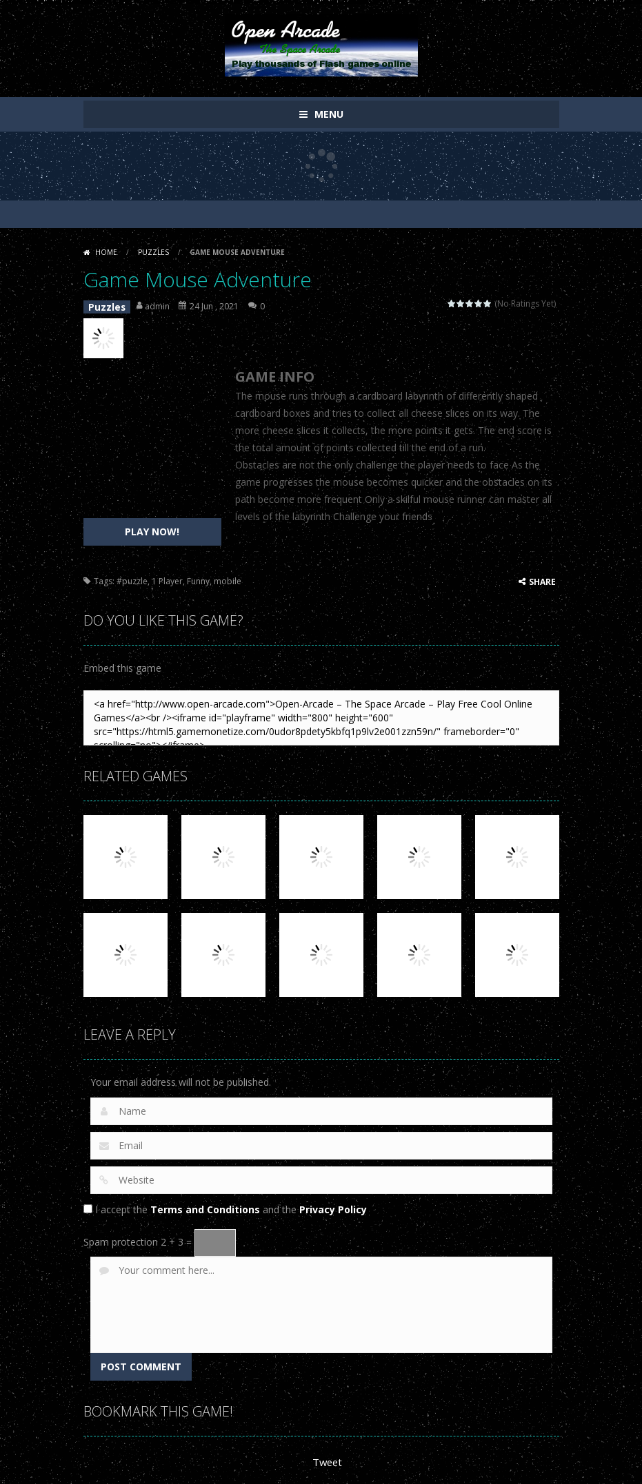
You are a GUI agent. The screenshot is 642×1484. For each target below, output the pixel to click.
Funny (198, 578)
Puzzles (153, 252)
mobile (227, 578)
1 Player (167, 578)
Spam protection (120, 1238)
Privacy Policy (333, 1206)
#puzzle (132, 578)
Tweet (326, 1458)
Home (106, 252)
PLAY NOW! (152, 528)
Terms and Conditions (205, 1206)
